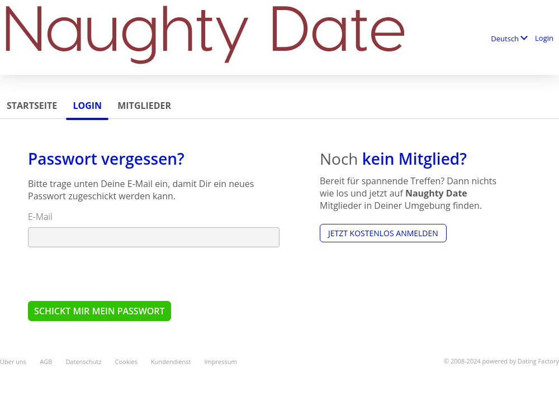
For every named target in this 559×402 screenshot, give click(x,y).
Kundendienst (171, 361)
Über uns (13, 361)
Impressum (221, 361)
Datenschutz (83, 361)
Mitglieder (144, 105)
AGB (46, 361)
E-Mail (40, 216)
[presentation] (113, 273)
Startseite (32, 105)
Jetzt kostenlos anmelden (383, 233)
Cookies (126, 361)
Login (544, 38)
